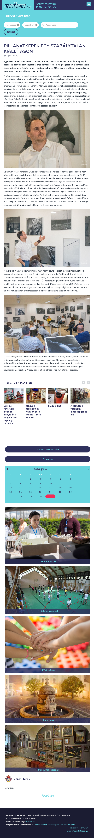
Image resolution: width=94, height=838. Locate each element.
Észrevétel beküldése (77, 831)
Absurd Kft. (31, 821)
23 (40, 492)
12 (70, 483)
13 (10, 488)
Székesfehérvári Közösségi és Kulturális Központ (54, 824)
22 (30, 492)
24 (50, 492)
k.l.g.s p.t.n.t (54, 406)
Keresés (11, 32)
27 (10, 496)
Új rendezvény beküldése (47, 449)
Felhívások (48, 459)
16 (40, 488)
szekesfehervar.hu (79, 828)
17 (50, 488)
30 (40, 496)
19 (70, 488)
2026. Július (40, 469)
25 (60, 492)
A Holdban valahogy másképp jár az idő (78, 410)
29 (30, 496)
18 (60, 488)
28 (20, 496)
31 (50, 496)
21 (20, 492)
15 (30, 488)
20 (10, 492)
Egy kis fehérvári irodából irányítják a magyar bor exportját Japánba (10, 414)
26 (70, 492)
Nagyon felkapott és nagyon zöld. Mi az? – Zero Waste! (33, 411)
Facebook (47, 796)
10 (50, 483)
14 (20, 488)
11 (60, 483)
